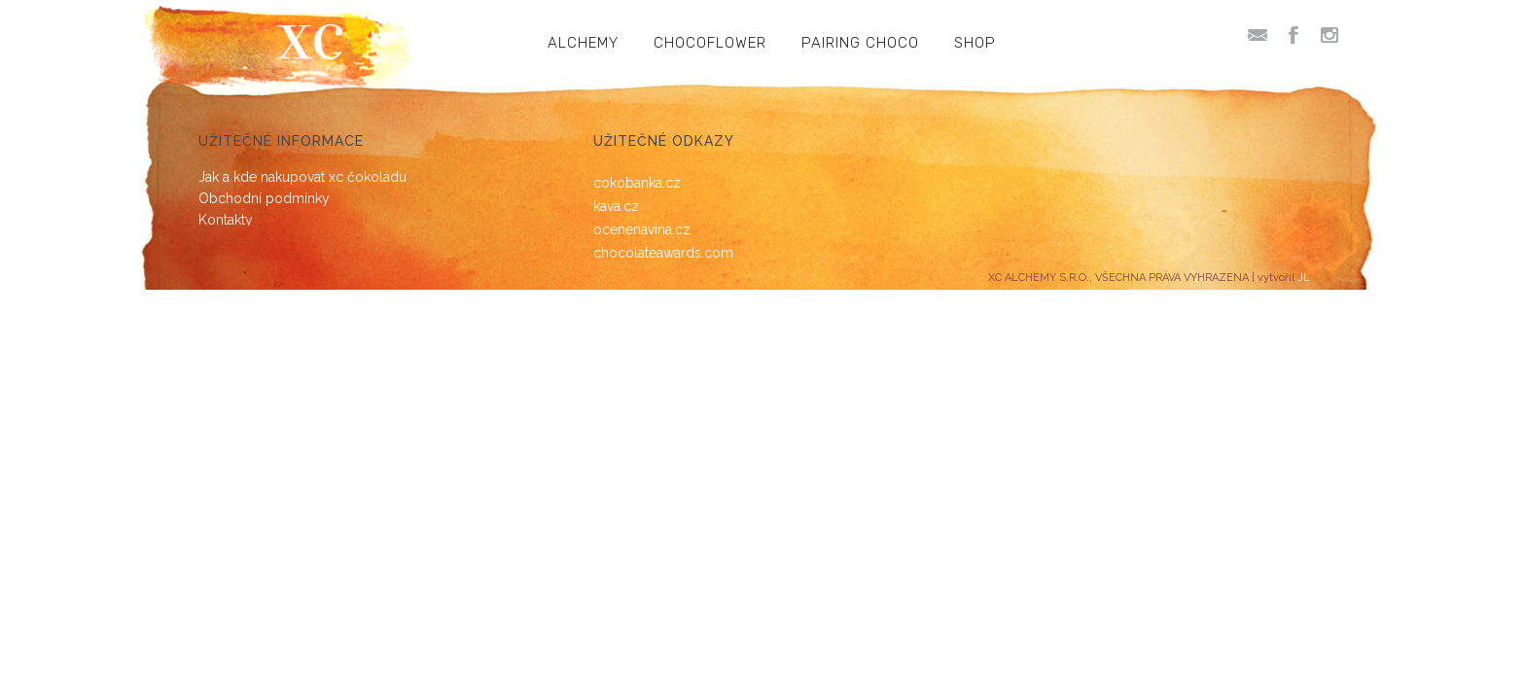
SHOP (975, 43)
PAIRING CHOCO (860, 43)
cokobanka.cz (637, 183)
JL (1303, 277)
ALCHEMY (583, 43)
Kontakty (225, 220)
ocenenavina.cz (642, 229)
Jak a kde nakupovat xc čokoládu (302, 177)
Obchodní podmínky (264, 198)
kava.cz (616, 206)
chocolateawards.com (663, 253)
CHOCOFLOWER (710, 43)
